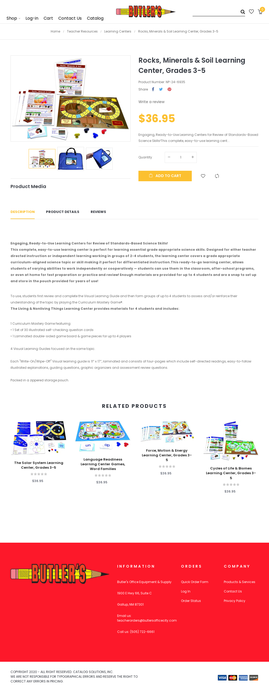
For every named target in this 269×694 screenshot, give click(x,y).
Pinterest (169, 89)
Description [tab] (23, 211)
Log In (185, 591)
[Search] (219, 11)
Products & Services (239, 582)
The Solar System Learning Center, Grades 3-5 (38, 465)
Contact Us (233, 591)
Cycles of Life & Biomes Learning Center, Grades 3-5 (231, 473)
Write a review (151, 101)
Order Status (191, 601)
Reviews (98, 211)
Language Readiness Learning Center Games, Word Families (103, 464)
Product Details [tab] (62, 211)
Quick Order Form (194, 582)
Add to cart (165, 175)
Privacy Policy (234, 601)
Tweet (161, 89)
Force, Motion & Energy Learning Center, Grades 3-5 (167, 455)
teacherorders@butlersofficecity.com (147, 620)
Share (153, 89)
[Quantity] (181, 157)
